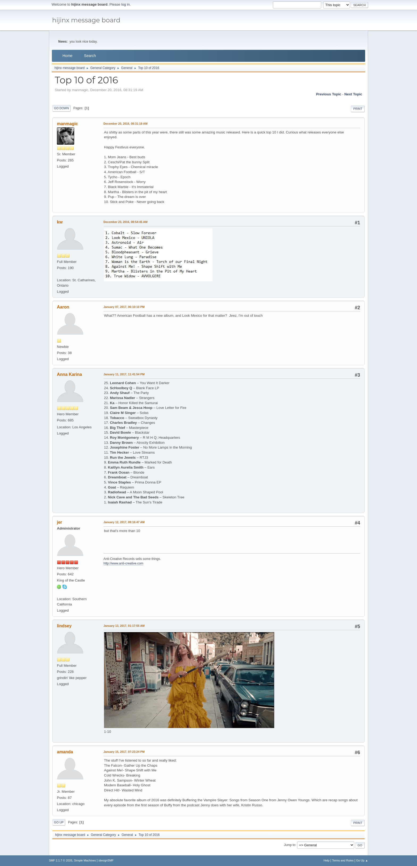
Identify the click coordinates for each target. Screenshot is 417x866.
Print (357, 108)
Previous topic (328, 94)
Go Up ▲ (362, 860)
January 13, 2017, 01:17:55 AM (124, 625)
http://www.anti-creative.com (123, 563)
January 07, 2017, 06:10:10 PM (124, 306)
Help (327, 860)
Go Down (61, 108)
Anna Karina (69, 374)
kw (59, 222)
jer (59, 522)
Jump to (289, 845)
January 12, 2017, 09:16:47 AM (124, 522)
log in (125, 4)
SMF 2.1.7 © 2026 (60, 860)
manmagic (67, 123)
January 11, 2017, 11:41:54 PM (124, 374)
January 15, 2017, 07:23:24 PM (124, 751)
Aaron (63, 307)
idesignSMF (106, 860)
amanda (65, 752)
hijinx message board (86, 20)
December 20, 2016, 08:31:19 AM (125, 123)
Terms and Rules (343, 860)
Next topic (353, 94)
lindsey (64, 626)
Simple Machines (85, 860)
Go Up (59, 822)
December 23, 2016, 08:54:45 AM (125, 221)
